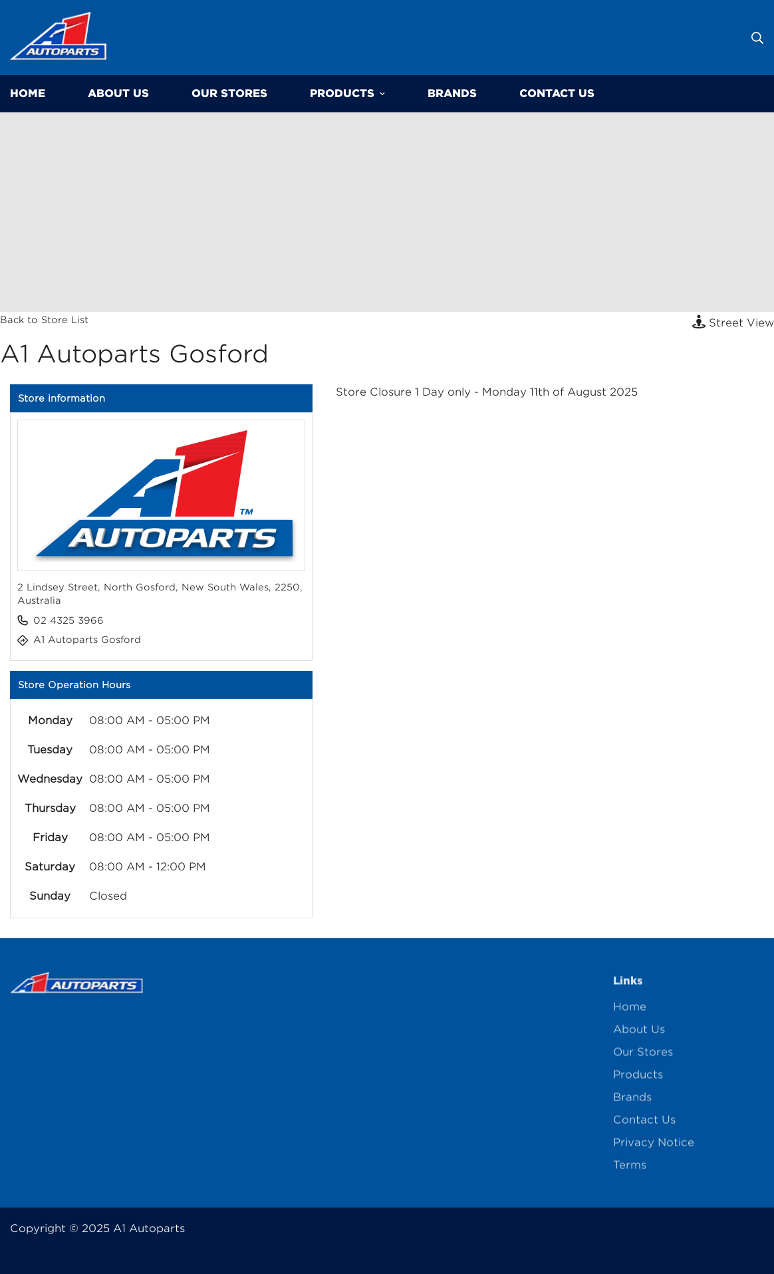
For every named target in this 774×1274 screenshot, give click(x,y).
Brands (452, 93)
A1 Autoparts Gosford (87, 639)
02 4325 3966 (68, 620)
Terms (629, 1170)
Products (347, 93)
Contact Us (556, 93)
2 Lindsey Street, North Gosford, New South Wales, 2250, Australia (160, 594)
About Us (118, 93)
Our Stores (229, 93)
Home (629, 1011)
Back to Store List (44, 320)
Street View (733, 322)
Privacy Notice (653, 1147)
